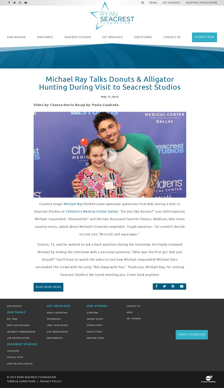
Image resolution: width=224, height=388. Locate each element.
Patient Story (95, 319)
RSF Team (12, 319)
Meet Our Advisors (18, 325)
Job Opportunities (18, 338)
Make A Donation (57, 312)
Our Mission (14, 306)
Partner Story (95, 338)
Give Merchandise (57, 332)
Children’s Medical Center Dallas (92, 211)
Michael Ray (73, 204)
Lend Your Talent (57, 325)
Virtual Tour (15, 357)
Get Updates (134, 318)
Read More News (48, 287)
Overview (92, 312)
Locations (13, 351)
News (130, 312)
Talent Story (95, 332)
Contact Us (133, 306)
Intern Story (95, 325)
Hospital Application (20, 363)
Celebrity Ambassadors (21, 332)
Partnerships (55, 338)
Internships (54, 319)
